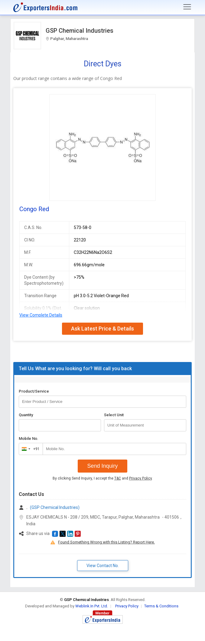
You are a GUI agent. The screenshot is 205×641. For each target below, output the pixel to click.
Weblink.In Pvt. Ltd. (91, 606)
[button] (55, 534)
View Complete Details (40, 315)
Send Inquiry (102, 466)
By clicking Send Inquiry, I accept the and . (103, 478)
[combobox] (29, 448)
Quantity (26, 415)
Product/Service (34, 391)
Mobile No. (28, 438)
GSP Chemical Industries (79, 30)
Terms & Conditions (161, 606)
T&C (117, 478)
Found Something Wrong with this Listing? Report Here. (106, 542)
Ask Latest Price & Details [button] (102, 328)
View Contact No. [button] (102, 565)
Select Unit (114, 415)
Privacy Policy (140, 478)
